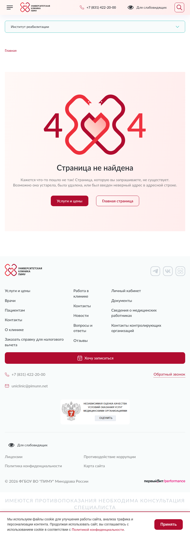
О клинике (14, 329)
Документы (121, 300)
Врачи (10, 300)
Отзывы (80, 340)
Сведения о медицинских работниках (134, 313)
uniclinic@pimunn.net (26, 386)
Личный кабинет (126, 290)
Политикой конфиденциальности (98, 529)
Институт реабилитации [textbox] (30, 27)
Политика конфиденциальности (33, 465)
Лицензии (13, 456)
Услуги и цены (69, 200)
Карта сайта (94, 465)
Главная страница (117, 200)
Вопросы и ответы (82, 328)
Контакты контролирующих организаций (136, 328)
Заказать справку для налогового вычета (34, 342)
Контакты (13, 319)
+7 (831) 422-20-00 (25, 374)
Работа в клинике (81, 293)
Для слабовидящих (27, 445)
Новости (81, 315)
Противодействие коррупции (110, 456)
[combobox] (95, 27)
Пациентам (15, 310)
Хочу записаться (95, 358)
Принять (168, 524)
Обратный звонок (169, 374)
